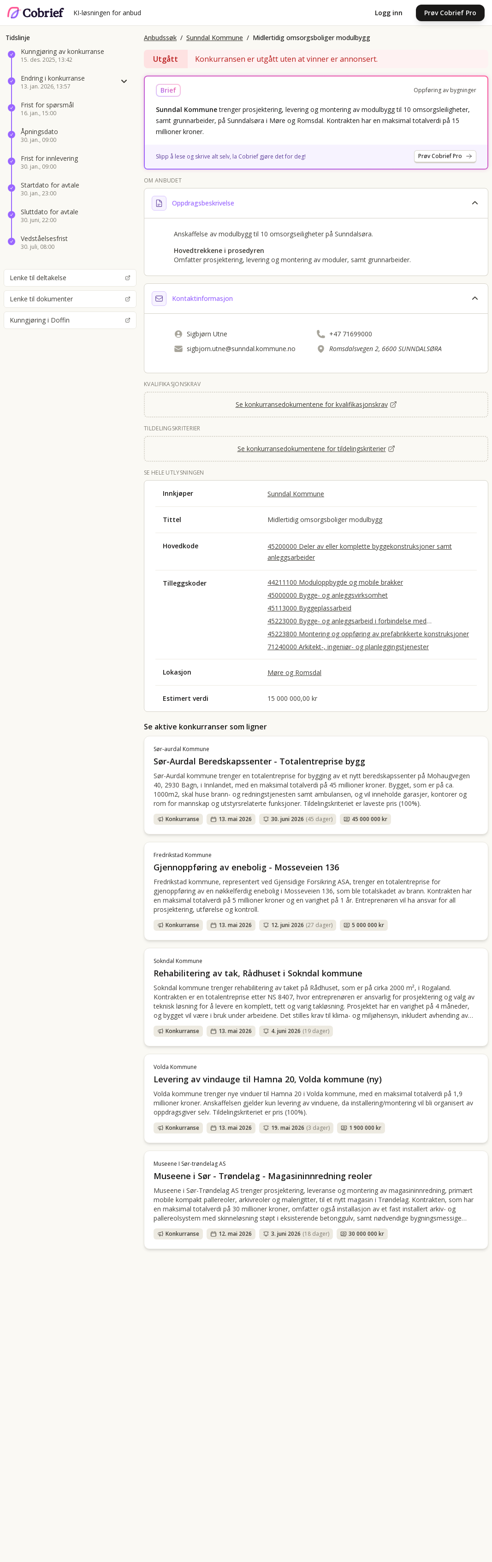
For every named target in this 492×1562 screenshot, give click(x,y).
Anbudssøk (160, 37)
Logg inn (389, 12)
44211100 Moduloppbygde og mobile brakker (335, 582)
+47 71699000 (350, 333)
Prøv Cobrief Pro (450, 12)
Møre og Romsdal (294, 672)
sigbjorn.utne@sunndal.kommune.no (241, 348)
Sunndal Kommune (214, 37)
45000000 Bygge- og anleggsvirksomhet (327, 595)
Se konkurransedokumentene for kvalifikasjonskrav (316, 404)
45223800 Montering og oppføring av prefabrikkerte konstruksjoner (368, 633)
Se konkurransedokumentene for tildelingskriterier (316, 448)
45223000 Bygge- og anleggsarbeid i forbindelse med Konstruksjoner (347, 621)
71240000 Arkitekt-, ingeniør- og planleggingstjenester (348, 646)
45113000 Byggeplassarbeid (309, 608)
